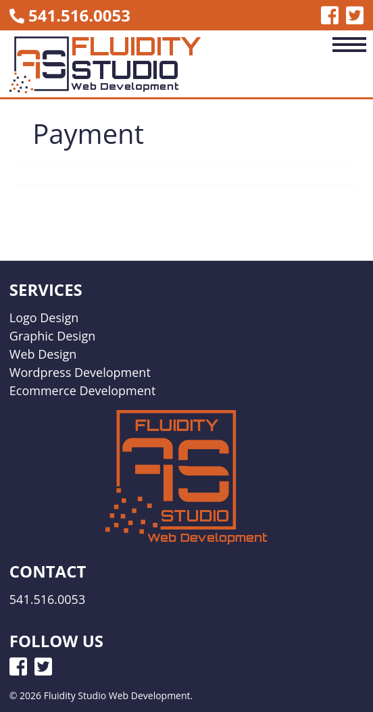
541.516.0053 (79, 15)
